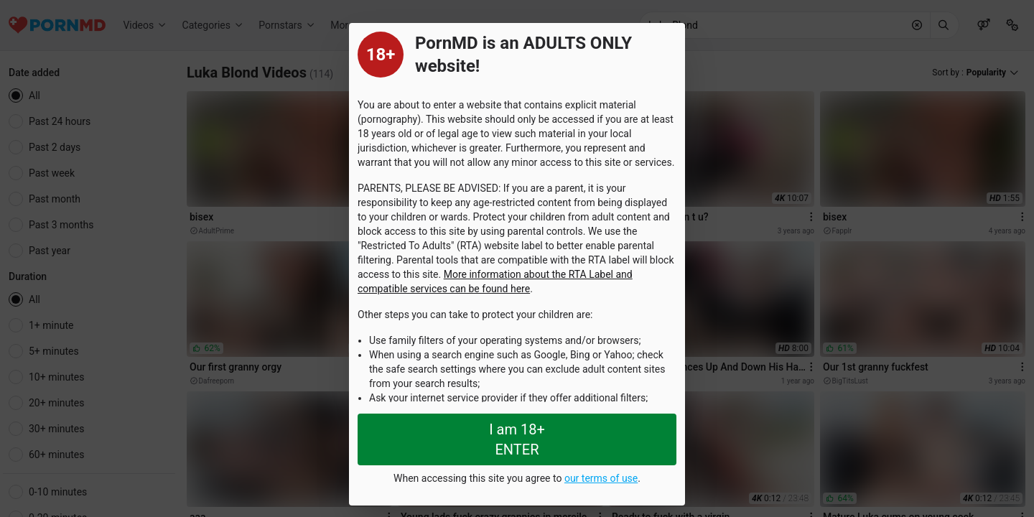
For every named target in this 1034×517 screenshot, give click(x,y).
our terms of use (601, 478)
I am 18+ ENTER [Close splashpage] (517, 439)
